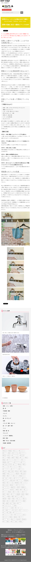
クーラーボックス (14, 466)
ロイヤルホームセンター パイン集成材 (9, 505)
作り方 (24, 498)
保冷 (20, 466)
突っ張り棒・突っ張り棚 (7, 464)
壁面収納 (26, 480)
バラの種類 (9, 512)
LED (24, 464)
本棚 (17, 489)
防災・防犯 (5, 438)
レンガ (21, 457)
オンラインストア (6, 9)
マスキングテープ (17, 478)
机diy (4, 482)
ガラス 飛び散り (14, 521)
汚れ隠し (12, 489)
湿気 (26, 457)
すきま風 (22, 455)
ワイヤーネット (6, 480)
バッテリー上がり (6, 487)
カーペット (10, 462)
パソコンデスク (24, 482)
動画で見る (13, 487)
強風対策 (24, 519)
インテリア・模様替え (8, 435)
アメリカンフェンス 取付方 (8, 514)
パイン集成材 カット (7, 510)
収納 (9, 496)
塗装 (13, 457)
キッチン (5, 415)
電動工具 (23, 487)
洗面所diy (17, 482)
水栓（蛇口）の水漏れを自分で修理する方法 (11, 332)
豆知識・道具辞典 (7, 443)
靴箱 (27, 494)
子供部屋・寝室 (6, 410)
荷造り (21, 521)
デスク (4, 496)
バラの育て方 (15, 510)
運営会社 (10, 530)
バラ (4, 512)
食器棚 (4, 462)
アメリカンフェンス (16, 512)
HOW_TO (5, 450)
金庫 (25, 471)
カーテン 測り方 (6, 519)
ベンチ (14, 464)
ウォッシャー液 (6, 466)
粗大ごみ (13, 519)
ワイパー (24, 478)
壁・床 (4, 408)
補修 (9, 457)
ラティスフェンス (11, 473)
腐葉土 (4, 473)
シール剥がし (5, 478)
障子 (14, 498)
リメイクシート (6, 489)
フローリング (16, 462)
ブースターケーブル (20, 485)
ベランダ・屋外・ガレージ (9, 423)
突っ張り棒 (23, 473)
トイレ (25, 489)
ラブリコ (17, 496)
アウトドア (5, 433)
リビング (5, 413)
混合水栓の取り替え (6, 354)
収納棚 (18, 494)
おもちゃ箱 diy (5, 485)
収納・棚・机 (6, 430)
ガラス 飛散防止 (6, 521)
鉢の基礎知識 (5, 397)
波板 (17, 457)
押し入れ (4, 471)
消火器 (16, 471)
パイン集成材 (13, 503)
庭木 (4, 494)
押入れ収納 (13, 480)
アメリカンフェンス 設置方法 (20, 514)
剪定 (8, 494)
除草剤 (19, 464)
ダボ (11, 478)
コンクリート (21, 450)
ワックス (23, 462)
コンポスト (19, 498)
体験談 (10, 450)
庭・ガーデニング (7, 418)
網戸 (9, 498)
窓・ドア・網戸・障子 (8, 425)
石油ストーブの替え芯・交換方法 (9, 376)
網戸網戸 (4, 498)
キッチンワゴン (20, 480)
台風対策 (18, 519)
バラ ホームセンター (23, 510)
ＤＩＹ (19, 503)
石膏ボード (12, 485)
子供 (9, 455)
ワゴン (22, 496)
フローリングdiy (10, 482)
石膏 (19, 487)
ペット (4, 428)
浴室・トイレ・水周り (8, 406)
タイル (4, 457)
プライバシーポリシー (18, 530)
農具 (7, 503)
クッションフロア (15, 455)
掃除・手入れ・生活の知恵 (9, 440)
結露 (23, 494)
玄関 (4, 420)
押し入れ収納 (10, 471)
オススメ (15, 450)
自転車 (17, 473)
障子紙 (4, 455)
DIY (21, 489)
